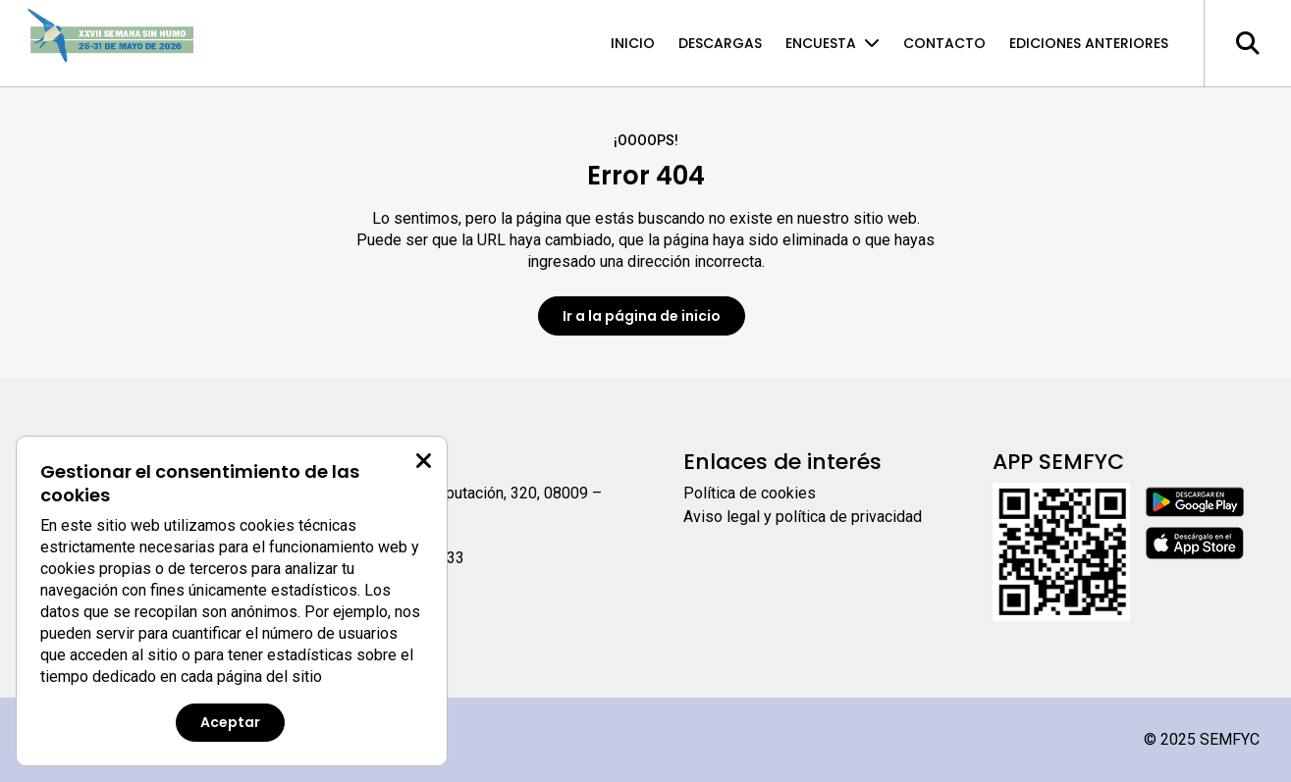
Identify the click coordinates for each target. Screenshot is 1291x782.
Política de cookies (749, 493)
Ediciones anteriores (1088, 43)
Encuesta (832, 43)
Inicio (633, 43)
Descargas (720, 43)
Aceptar (230, 722)
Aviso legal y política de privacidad (802, 516)
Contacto (944, 43)
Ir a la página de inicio (642, 316)
